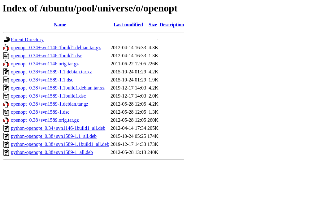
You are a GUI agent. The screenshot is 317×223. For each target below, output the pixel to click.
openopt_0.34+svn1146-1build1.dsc (46, 55)
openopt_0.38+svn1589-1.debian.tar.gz (49, 104)
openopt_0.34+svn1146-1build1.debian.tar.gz (56, 47)
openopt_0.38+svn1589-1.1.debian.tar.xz (51, 71)
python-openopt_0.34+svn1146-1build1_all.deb (58, 128)
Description (172, 24)
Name (60, 24)
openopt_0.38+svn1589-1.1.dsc (42, 79)
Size (153, 24)
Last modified (128, 24)
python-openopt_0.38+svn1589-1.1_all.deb (54, 136)
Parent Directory (27, 39)
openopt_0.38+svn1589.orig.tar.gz (45, 120)
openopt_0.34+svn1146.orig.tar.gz (45, 63)
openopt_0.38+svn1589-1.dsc (40, 112)
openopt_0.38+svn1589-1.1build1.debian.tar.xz (58, 87)
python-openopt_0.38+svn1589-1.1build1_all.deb (60, 144)
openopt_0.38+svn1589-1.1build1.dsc (48, 95)
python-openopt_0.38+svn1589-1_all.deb (52, 152)
